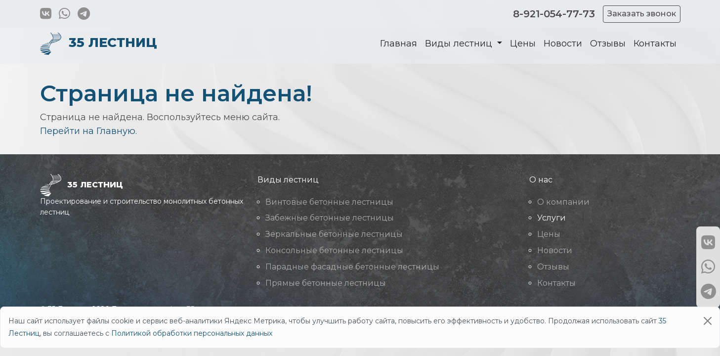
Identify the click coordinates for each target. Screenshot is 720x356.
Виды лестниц (460, 43)
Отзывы (608, 43)
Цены (523, 43)
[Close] (708, 321)
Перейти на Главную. (88, 131)
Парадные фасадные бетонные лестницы (352, 266)
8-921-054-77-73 (554, 14)
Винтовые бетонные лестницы (329, 202)
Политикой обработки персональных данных (191, 333)
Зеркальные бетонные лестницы (334, 234)
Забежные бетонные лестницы (329, 217)
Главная (398, 43)
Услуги (551, 217)
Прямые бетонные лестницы (325, 283)
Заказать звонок (641, 13)
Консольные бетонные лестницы (334, 250)
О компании (563, 202)
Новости (563, 43)
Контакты (655, 43)
